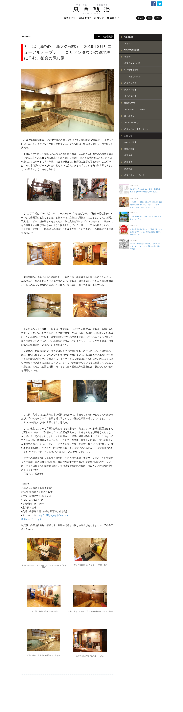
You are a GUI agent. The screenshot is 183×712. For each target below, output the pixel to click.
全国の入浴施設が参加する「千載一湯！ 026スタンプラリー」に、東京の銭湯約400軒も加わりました (146, 231)
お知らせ (99, 18)
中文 (149, 18)
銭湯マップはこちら (31, 519)
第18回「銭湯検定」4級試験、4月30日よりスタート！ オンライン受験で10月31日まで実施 (145, 246)
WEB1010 (85, 18)
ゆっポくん (129, 116)
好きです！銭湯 (131, 70)
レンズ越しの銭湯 (132, 76)
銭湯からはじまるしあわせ (136, 129)
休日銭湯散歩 (130, 96)
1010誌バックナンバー (134, 109)
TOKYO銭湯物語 (104, 36)
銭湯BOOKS (130, 103)
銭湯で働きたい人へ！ (134, 175)
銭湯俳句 (128, 162)
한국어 (158, 18)
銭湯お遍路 (129, 149)
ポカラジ (128, 56)
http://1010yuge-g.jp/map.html (54, 515)
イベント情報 (130, 142)
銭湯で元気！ (130, 83)
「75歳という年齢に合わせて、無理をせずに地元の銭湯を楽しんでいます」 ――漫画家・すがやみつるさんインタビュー (146, 204)
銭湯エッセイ (130, 89)
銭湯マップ (70, 18)
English (140, 18)
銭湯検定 (128, 168)
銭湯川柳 (128, 155)
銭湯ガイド (113, 18)
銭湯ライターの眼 (132, 63)
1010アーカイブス (132, 122)
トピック (128, 43)
